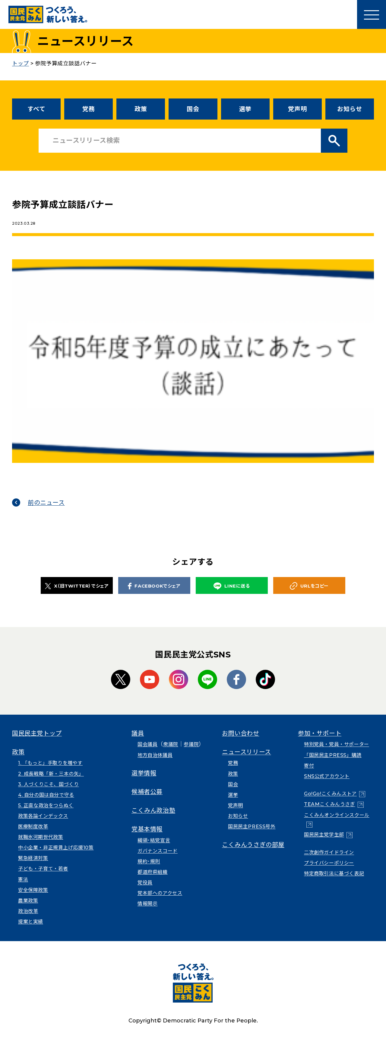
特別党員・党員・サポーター (336, 744)
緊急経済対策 (33, 858)
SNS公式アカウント (327, 776)
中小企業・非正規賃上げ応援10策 (56, 847)
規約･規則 (149, 861)
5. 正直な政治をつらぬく (46, 805)
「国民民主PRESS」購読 (333, 755)
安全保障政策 (33, 890)
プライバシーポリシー (329, 863)
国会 (193, 109)
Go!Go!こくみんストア (330, 794)
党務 (88, 109)
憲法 (23, 879)
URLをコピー (309, 586)
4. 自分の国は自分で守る (46, 795)
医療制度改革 (33, 826)
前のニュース (46, 502)
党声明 (297, 109)
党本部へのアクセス (160, 893)
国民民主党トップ (37, 733)
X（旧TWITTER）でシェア (77, 586)
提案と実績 (30, 922)
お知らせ (349, 109)
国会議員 (147, 744)
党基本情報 (147, 829)
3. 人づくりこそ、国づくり (48, 784)
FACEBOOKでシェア (154, 586)
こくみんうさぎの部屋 (253, 844)
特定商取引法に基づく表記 (334, 873)
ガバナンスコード (158, 851)
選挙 (245, 109)
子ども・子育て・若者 (43, 869)
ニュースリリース (246, 752)
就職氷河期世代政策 (40, 837)
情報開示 (147, 903)
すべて (36, 109)
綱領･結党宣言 (154, 840)
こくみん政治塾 (153, 810)
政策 (140, 109)
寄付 (309, 766)
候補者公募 (147, 791)
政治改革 (28, 911)
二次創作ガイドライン (329, 852)
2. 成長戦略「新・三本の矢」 (51, 774)
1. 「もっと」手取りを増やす (50, 763)
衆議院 (170, 744)
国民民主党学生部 (324, 835)
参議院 (191, 744)
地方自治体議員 (155, 755)
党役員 (145, 882)
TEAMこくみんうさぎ (329, 804)
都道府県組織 (153, 872)
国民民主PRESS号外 (252, 826)
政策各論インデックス (43, 816)
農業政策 (28, 900)
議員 (137, 733)
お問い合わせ (240, 733)
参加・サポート (319, 733)
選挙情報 (143, 773)
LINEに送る (232, 586)
